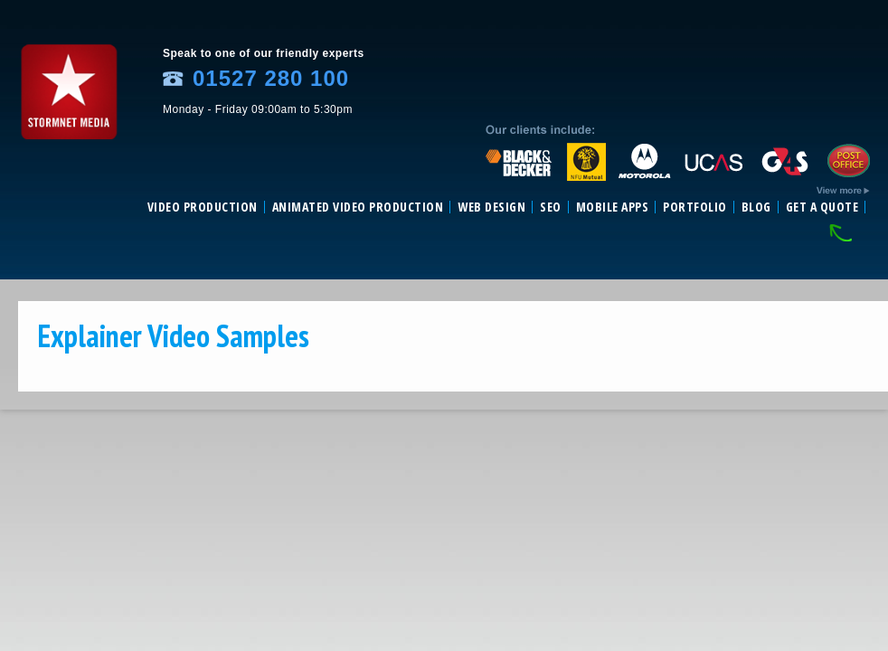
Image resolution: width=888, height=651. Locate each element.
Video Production (202, 207)
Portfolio (695, 207)
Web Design (491, 207)
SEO (551, 207)
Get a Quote (822, 207)
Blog (756, 207)
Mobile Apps (612, 207)
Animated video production (358, 207)
